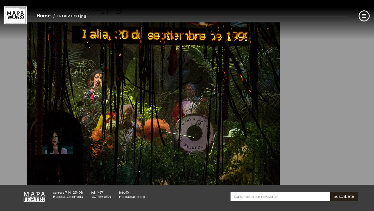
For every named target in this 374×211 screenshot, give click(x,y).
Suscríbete (344, 196)
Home (44, 15)
